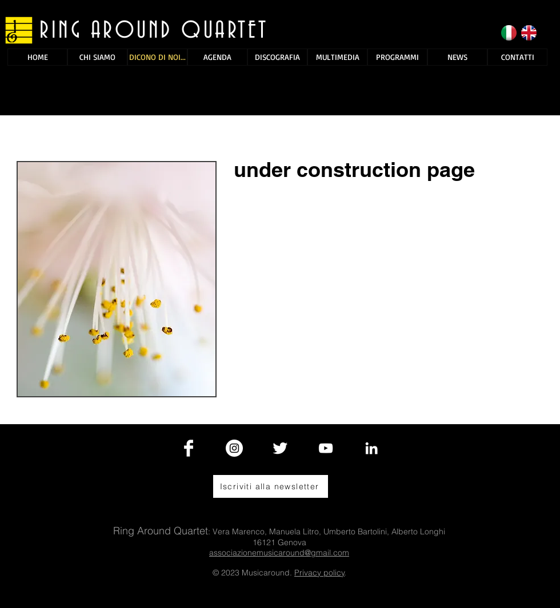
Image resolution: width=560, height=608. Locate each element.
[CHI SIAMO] (97, 57)
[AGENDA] (217, 57)
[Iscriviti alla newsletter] (270, 486)
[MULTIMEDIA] (337, 57)
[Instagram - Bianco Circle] (234, 448)
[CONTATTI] (517, 57)
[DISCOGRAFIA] (277, 57)
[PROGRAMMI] (397, 57)
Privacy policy (319, 572)
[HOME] (37, 57)
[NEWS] (457, 57)
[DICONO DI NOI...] (157, 57)
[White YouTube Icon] (325, 448)
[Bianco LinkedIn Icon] (371, 448)
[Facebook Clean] (188, 448)
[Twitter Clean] (280, 448)
